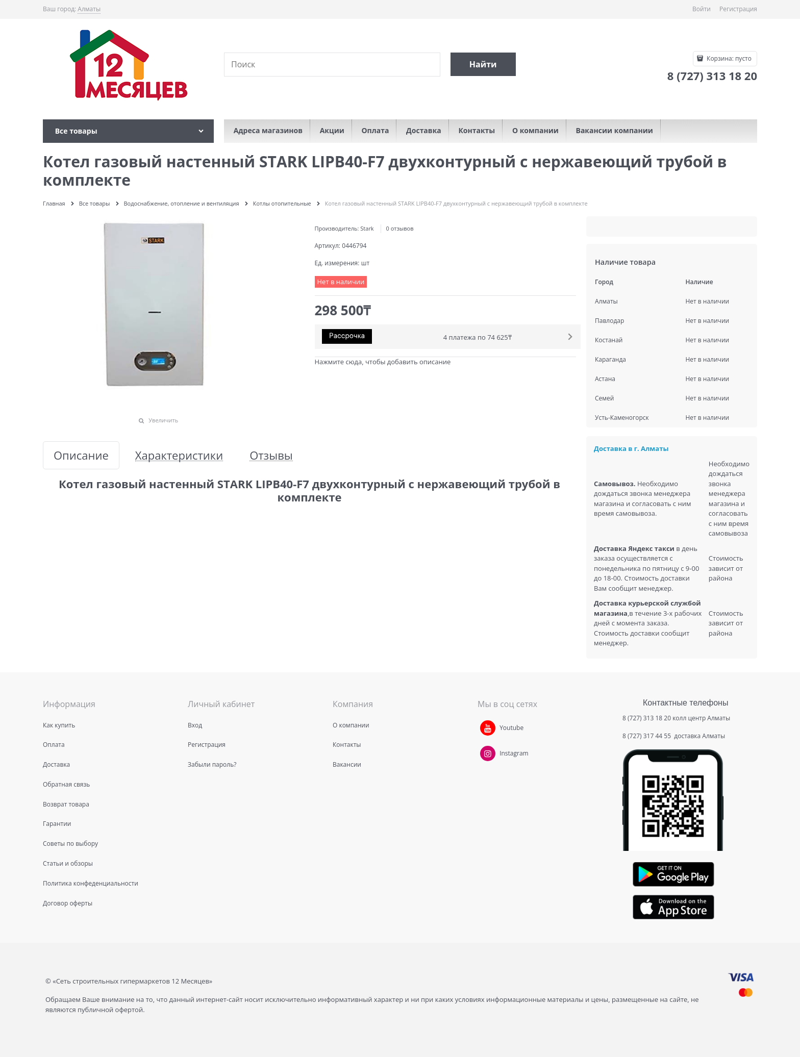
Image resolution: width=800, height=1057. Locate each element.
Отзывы (271, 455)
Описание (81, 455)
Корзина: (728, 58)
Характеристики (179, 455)
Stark (366, 228)
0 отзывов (400, 228)
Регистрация (738, 9)
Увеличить (163, 420)
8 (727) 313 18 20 (646, 718)
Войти (701, 9)
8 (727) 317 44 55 (647, 736)
